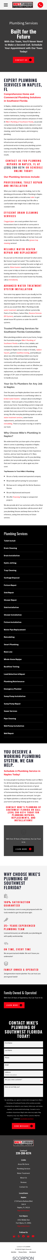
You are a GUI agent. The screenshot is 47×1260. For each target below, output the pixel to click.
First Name (8, 1043)
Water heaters (15, 267)
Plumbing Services (23, 1169)
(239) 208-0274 (14, 167)
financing (16, 497)
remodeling (8, 424)
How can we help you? (12, 1087)
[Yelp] (18, 1236)
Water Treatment (23, 1173)
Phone (7, 1058)
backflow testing (23, 353)
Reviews (24, 1182)
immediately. (13, 280)
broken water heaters (12, 399)
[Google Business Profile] (14, 1236)
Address (8, 1072)
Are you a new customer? (13, 1080)
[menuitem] (23, 541)
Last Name (8, 1050)
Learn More (23, 849)
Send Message (23, 1126)
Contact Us (23, 60)
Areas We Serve (23, 1164)
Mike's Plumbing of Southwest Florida (19, 122)
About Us (23, 1178)
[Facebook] (23, 1236)
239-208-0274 (23, 1153)
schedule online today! (28, 169)
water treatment (10, 310)
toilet (32, 197)
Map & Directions (23, 1210)
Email (6, 1065)
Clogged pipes (9, 221)
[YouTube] (33, 1236)
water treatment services (13, 417)
